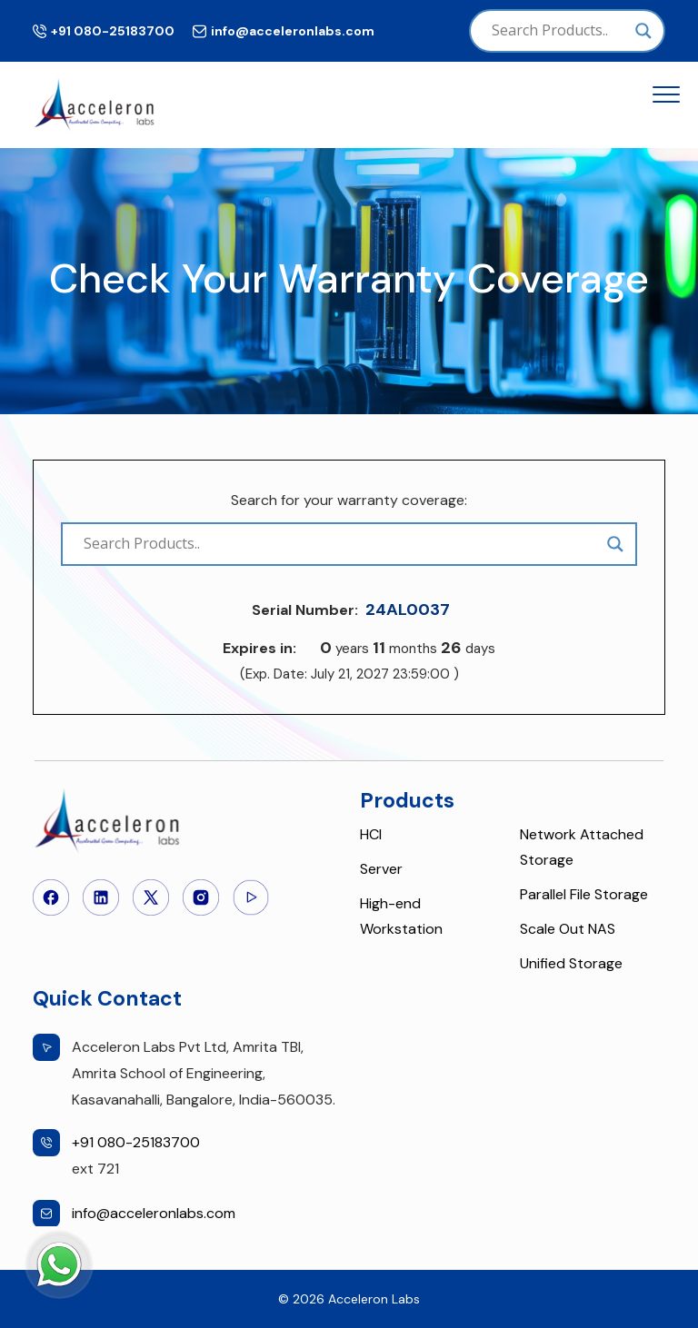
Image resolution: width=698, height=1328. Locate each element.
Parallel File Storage (584, 894)
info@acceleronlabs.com (292, 31)
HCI (371, 834)
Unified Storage (571, 963)
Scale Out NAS (567, 928)
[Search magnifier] (643, 31)
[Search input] (559, 31)
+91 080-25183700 (112, 31)
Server (381, 868)
